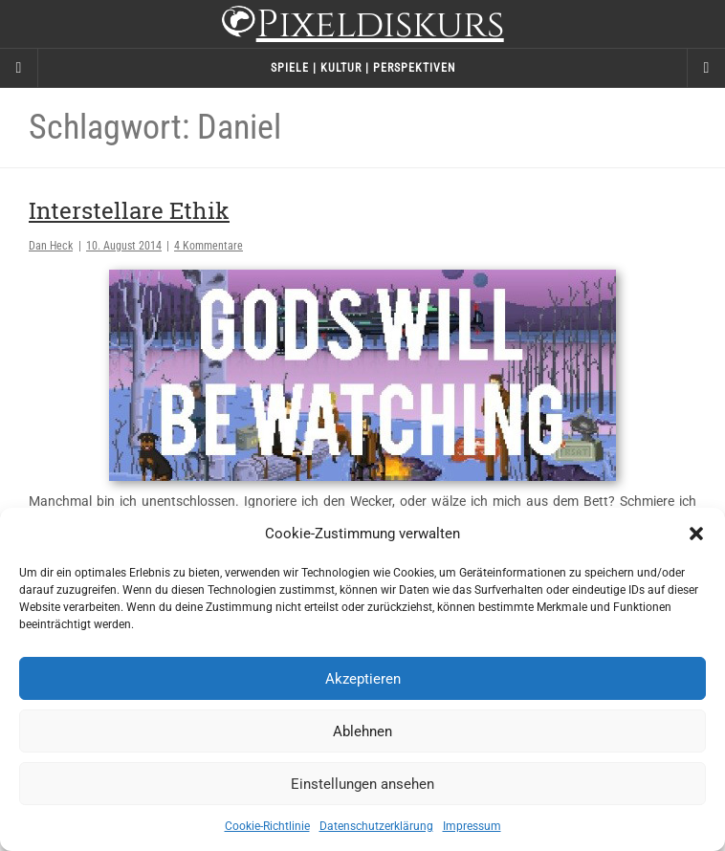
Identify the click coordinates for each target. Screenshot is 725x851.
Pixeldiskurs (362, 26)
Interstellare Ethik (129, 210)
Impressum (472, 826)
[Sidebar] (19, 68)
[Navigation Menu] (706, 68)
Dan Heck (51, 245)
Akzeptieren (363, 678)
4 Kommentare (208, 245)
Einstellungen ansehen (362, 784)
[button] (696, 533)
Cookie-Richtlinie (267, 826)
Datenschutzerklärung (376, 826)
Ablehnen (362, 731)
